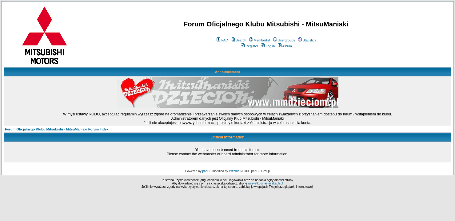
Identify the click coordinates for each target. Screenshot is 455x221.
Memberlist (259, 40)
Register (249, 46)
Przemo (234, 171)
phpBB (206, 171)
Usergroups (284, 40)
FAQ (222, 40)
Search (238, 40)
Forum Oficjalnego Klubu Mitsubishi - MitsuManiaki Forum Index (57, 129)
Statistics (307, 40)
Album (285, 46)
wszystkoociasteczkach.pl (265, 183)
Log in (268, 46)
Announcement (227, 72)
